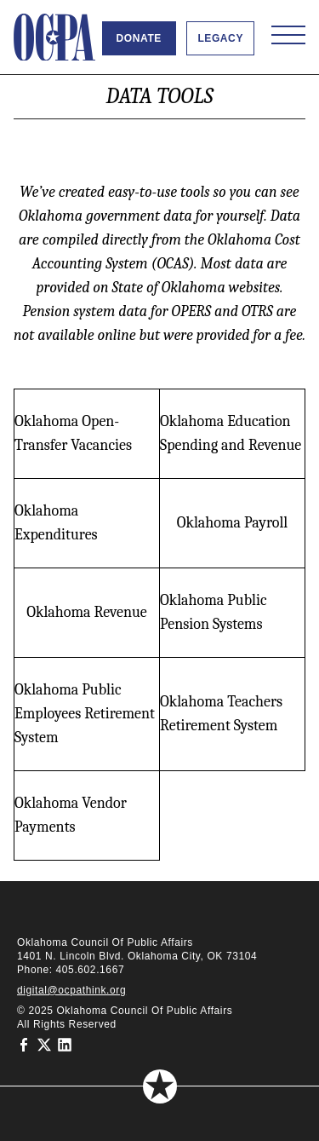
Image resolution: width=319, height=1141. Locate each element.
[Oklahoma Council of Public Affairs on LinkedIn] (64, 1045)
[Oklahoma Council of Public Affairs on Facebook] (24, 1045)
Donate (139, 38)
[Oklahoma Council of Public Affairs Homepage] (54, 37)
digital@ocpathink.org (71, 990)
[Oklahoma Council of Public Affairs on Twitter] (44, 1045)
